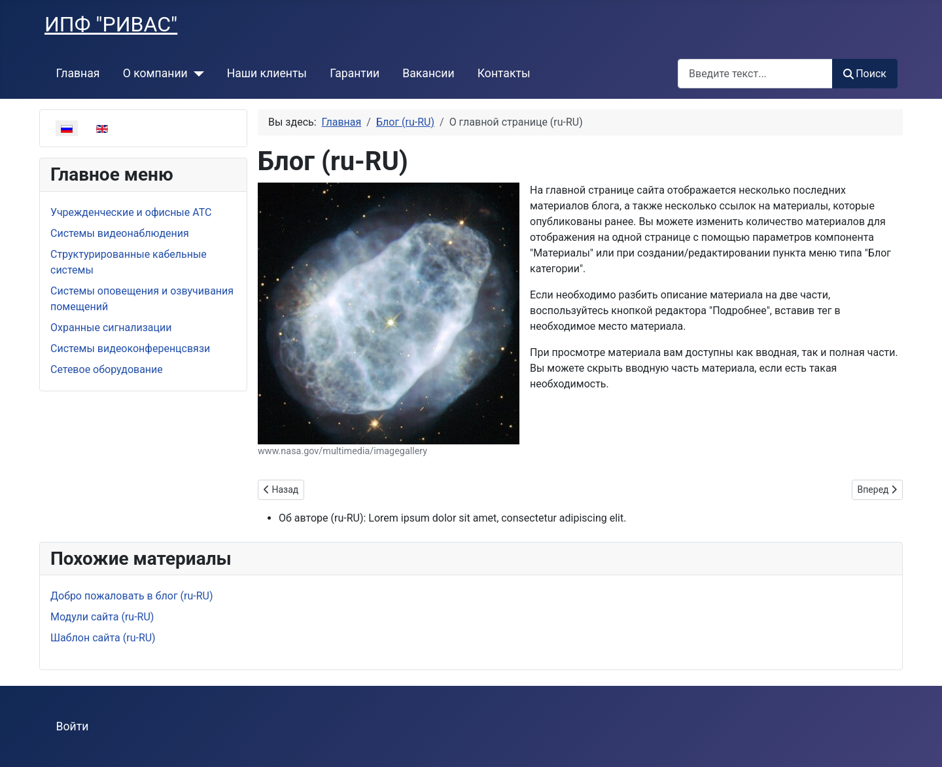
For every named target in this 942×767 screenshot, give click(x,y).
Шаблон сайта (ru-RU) (103, 638)
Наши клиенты (267, 73)
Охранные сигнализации (110, 327)
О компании (155, 73)
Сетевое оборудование (106, 369)
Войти (72, 726)
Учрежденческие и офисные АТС (130, 212)
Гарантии (354, 73)
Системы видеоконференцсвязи (130, 348)
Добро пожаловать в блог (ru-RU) (131, 596)
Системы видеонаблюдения (119, 233)
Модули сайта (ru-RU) (102, 617)
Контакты (504, 73)
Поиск (864, 73)
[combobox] (755, 73)
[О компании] (196, 73)
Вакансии (428, 73)
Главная (78, 73)
